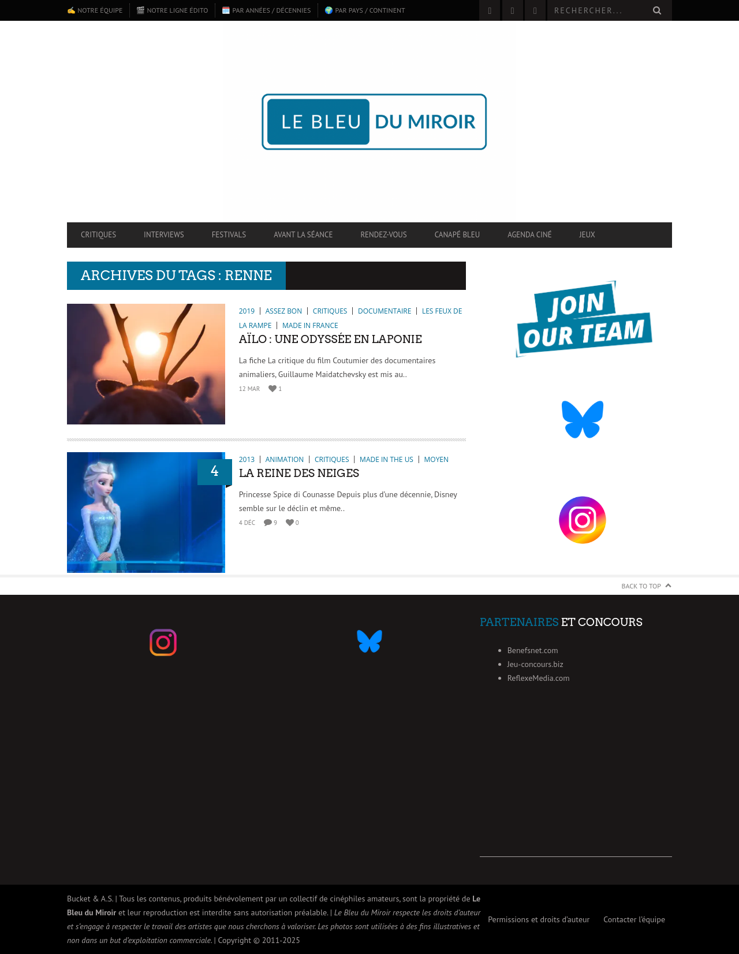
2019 (247, 311)
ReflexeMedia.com (538, 678)
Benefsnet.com (532, 650)
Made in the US (386, 459)
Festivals (229, 235)
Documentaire (384, 311)
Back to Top (642, 586)
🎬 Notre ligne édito (172, 10)
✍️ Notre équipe (94, 10)
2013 (247, 459)
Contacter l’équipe (634, 919)
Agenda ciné (529, 235)
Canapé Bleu (457, 235)
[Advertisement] (576, 785)
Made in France (310, 325)
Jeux (587, 235)
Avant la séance (303, 235)
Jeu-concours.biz (535, 664)
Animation (285, 459)
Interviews (164, 235)
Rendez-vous (383, 235)
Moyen (436, 459)
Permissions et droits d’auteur (538, 919)
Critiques (98, 235)
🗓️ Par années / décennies (266, 10)
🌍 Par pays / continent (364, 10)
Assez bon (284, 311)
